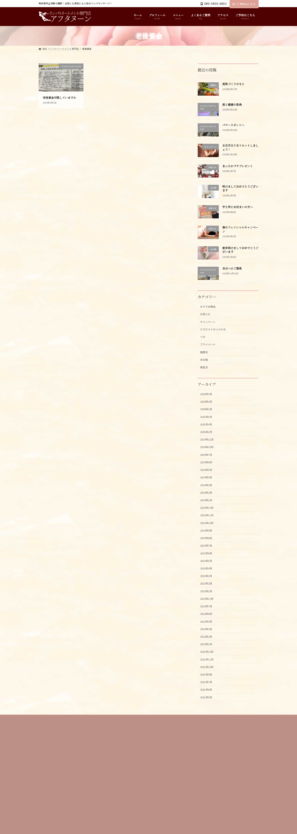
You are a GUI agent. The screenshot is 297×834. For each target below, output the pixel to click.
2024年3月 (207, 505)
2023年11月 (208, 538)
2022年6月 (207, 649)
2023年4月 (207, 598)
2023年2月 (207, 615)
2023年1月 (207, 623)
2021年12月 (208, 691)
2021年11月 (208, 700)
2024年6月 (207, 479)
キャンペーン (209, 324)
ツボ (203, 341)
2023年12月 (208, 530)
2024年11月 (208, 454)
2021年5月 (207, 742)
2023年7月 (207, 572)
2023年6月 (207, 581)
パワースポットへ (233, 125)
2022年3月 (207, 666)
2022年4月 (207, 657)
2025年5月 (207, 428)
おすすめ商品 (209, 307)
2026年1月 (207, 420)
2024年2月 (207, 513)
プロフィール (64, 764)
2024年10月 (208, 462)
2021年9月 (207, 717)
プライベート (209, 349)
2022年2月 (207, 674)
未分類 (205, 367)
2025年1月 (207, 445)
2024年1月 (207, 521)
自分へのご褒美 (232, 268)
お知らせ (206, 316)
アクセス (126, 764)
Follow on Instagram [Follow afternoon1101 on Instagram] (132, 806)
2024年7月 (207, 470)
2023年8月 (207, 564)
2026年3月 (207, 403)
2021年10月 (208, 708)
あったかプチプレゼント (237, 166)
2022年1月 (207, 683)
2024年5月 (207, 488)
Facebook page (223, 793)
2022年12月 (208, 632)
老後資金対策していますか (59, 98)
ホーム (46, 764)
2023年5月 (207, 589)
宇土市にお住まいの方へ (237, 207)
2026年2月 (207, 411)
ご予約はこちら (244, 4)
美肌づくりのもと (233, 84)
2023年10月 (208, 547)
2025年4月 (207, 437)
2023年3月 (207, 606)
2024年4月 (207, 496)
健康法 (205, 358)
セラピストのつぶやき (215, 332)
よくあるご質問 (105, 764)
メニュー (84, 764)
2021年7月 (207, 725)
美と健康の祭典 (232, 105)
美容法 (205, 375)
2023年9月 (207, 556)
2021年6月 (207, 734)
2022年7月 (207, 640)
